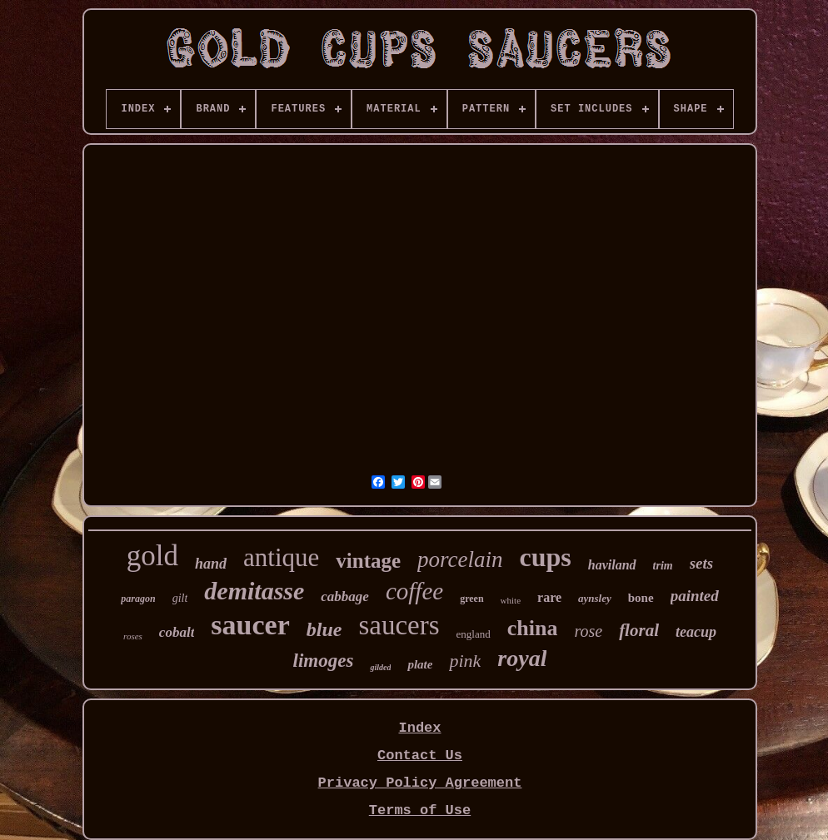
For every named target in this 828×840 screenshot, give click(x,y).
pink (465, 660)
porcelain (459, 559)
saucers (398, 625)
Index (419, 728)
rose (588, 631)
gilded (380, 667)
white (511, 600)
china (532, 628)
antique (281, 557)
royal (521, 658)
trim (663, 565)
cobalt (177, 632)
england (473, 634)
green (471, 598)
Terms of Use (420, 810)
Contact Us (419, 755)
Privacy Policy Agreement (420, 783)
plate (419, 664)
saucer (250, 624)
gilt (180, 598)
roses (132, 636)
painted (695, 595)
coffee (414, 591)
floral (639, 630)
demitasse (254, 590)
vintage (368, 560)
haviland (612, 565)
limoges (323, 660)
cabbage (345, 596)
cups (545, 557)
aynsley (594, 598)
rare (549, 597)
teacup (696, 632)
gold (152, 555)
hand (211, 563)
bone (641, 597)
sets (702, 563)
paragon (138, 598)
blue (324, 629)
